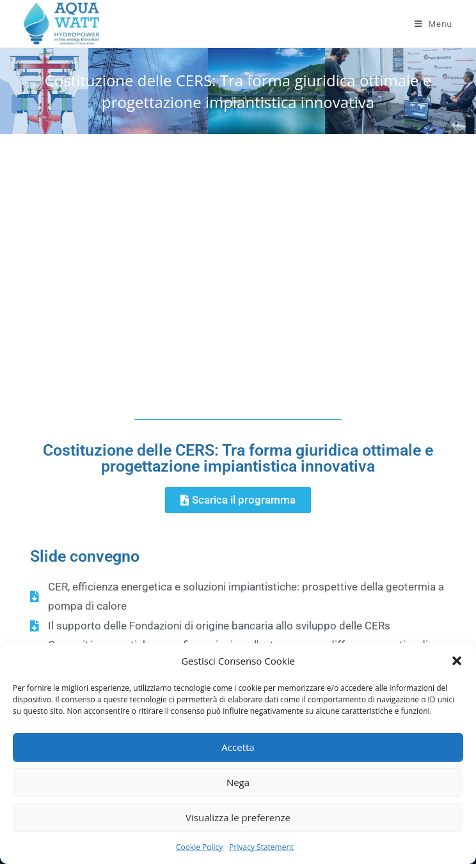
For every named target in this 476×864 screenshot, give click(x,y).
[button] (456, 660)
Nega (238, 782)
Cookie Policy (199, 847)
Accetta (237, 747)
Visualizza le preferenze (238, 817)
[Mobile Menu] (433, 23)
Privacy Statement (261, 847)
